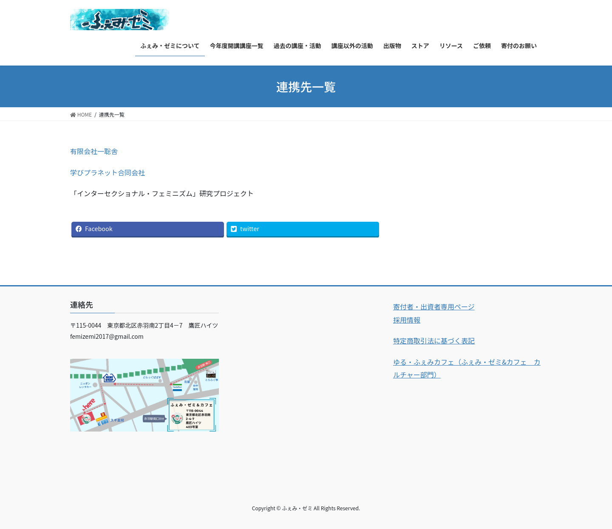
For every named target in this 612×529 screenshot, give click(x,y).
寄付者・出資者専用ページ (434, 306)
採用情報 (406, 320)
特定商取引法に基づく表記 (434, 340)
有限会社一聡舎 (94, 151)
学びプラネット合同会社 (107, 172)
